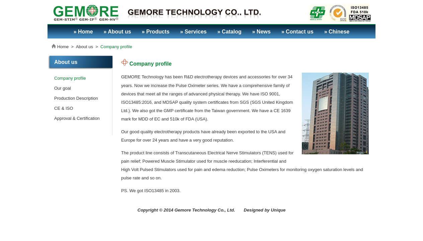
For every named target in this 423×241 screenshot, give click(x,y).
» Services (193, 31)
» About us (117, 31)
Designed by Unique (264, 210)
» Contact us (297, 31)
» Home (83, 31)
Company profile (116, 46)
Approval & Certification (77, 118)
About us (84, 46)
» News (261, 31)
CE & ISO (63, 108)
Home (63, 46)
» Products (156, 31)
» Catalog (229, 31)
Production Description (76, 98)
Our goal (62, 88)
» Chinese (337, 31)
